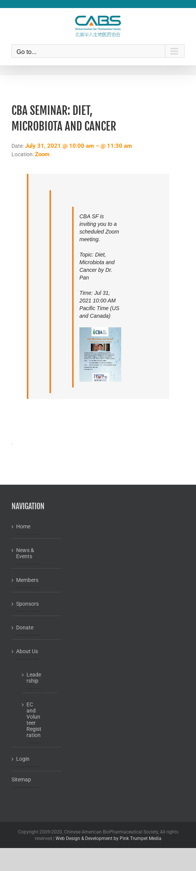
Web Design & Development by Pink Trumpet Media (108, 838)
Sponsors (27, 604)
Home (23, 526)
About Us (27, 651)
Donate (24, 627)
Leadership (33, 678)
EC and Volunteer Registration (33, 719)
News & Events (25, 553)
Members (27, 580)
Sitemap (21, 779)
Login (23, 759)
